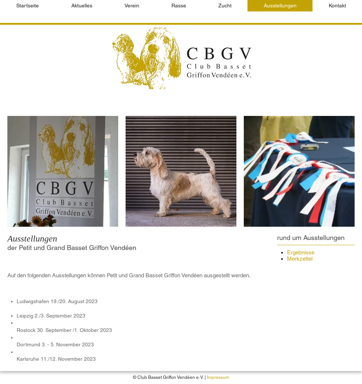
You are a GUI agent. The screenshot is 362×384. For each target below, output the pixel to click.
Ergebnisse (300, 252)
